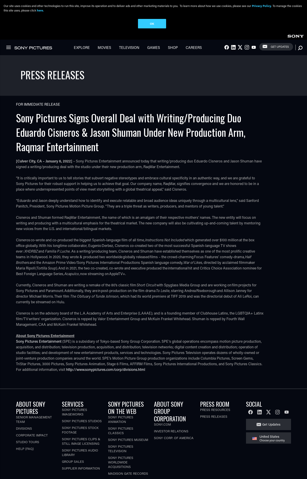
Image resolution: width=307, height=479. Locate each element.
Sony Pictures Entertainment (38, 324)
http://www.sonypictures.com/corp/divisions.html (105, 353)
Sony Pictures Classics (120, 414)
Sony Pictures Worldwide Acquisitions (120, 445)
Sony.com (162, 408)
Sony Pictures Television (120, 432)
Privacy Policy (261, 6)
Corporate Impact (32, 419)
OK (152, 23)
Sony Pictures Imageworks (74, 395)
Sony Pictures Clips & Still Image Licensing (81, 425)
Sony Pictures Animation (120, 403)
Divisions (24, 412)
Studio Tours (27, 425)
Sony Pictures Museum (128, 423)
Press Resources (215, 393)
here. (40, 10)
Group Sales (73, 445)
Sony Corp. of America (174, 422)
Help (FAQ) (25, 432)
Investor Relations (171, 415)
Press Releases (213, 400)
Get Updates (271, 408)
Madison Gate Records (128, 457)
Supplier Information (81, 452)
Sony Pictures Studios (82, 405)
